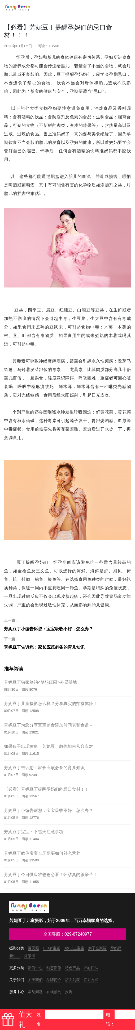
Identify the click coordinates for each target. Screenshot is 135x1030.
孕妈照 (115, 948)
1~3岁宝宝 (51, 948)
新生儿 (14, 956)
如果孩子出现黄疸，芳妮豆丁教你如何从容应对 (48, 746)
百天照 (33, 948)
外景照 (29, 956)
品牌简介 (53, 980)
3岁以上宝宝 (74, 948)
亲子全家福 (97, 948)
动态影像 (53, 968)
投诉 (68, 992)
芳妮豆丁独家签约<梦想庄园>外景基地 (40, 682)
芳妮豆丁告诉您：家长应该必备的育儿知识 (67, 643)
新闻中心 (35, 968)
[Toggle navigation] (127, 7)
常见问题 (35, 992)
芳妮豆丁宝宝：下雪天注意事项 (33, 831)
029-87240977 (78, 934)
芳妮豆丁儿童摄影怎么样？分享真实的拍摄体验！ (50, 703)
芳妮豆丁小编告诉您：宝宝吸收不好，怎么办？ (67, 624)
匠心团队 (91, 968)
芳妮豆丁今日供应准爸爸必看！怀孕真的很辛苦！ (50, 874)
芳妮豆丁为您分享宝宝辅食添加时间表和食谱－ (48, 725)
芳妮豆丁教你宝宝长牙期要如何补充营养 (42, 853)
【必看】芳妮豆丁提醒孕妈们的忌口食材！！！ (48, 789)
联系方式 (91, 980)
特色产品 (72, 968)
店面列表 (72, 980)
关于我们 (35, 980)
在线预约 (53, 992)
